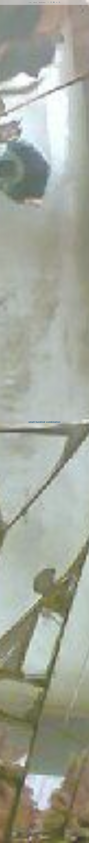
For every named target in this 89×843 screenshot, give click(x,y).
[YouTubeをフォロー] (53, 2)
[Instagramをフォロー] (51, 2)
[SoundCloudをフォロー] (56, 2)
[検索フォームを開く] (59, 2)
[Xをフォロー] (48, 2)
